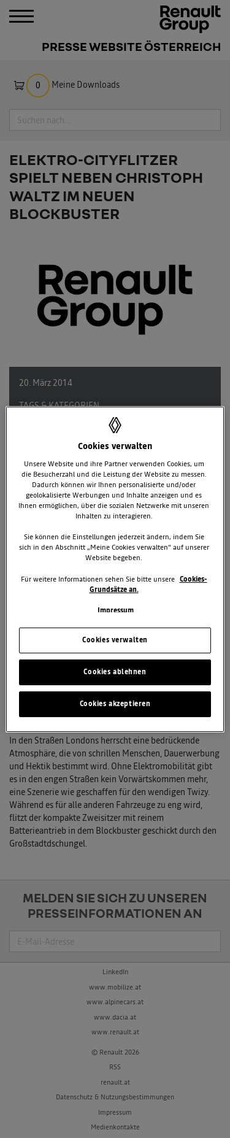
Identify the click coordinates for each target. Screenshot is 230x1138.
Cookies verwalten (115, 640)
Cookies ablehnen (114, 672)
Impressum (116, 610)
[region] (115, 569)
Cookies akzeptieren (115, 704)
